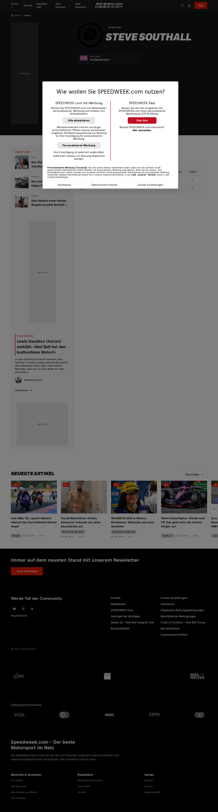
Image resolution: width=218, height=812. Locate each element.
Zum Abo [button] (142, 120)
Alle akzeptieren (79, 120)
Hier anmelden (142, 130)
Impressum (64, 184)
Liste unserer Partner (143, 175)
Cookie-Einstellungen (150, 184)
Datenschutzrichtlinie (104, 184)
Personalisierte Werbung (79, 145)
